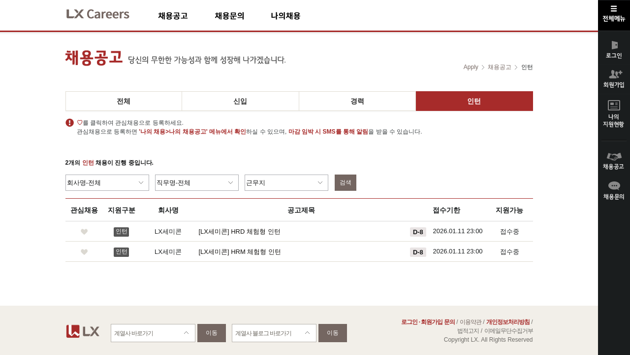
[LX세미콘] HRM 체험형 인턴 (240, 251)
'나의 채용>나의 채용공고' (173, 131)
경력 (357, 101)
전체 (123, 101)
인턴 (474, 101)
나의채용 (300, 15)
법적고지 (468, 330)
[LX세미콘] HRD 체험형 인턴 (240, 231)
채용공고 (186, 15)
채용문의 (243, 15)
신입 (240, 101)
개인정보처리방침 (508, 322)
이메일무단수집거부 (508, 330)
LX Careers (106, 12)
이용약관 (470, 322)
